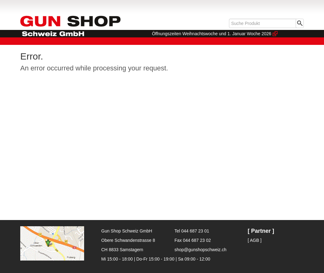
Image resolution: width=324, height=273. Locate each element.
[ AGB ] (254, 240)
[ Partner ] (261, 231)
